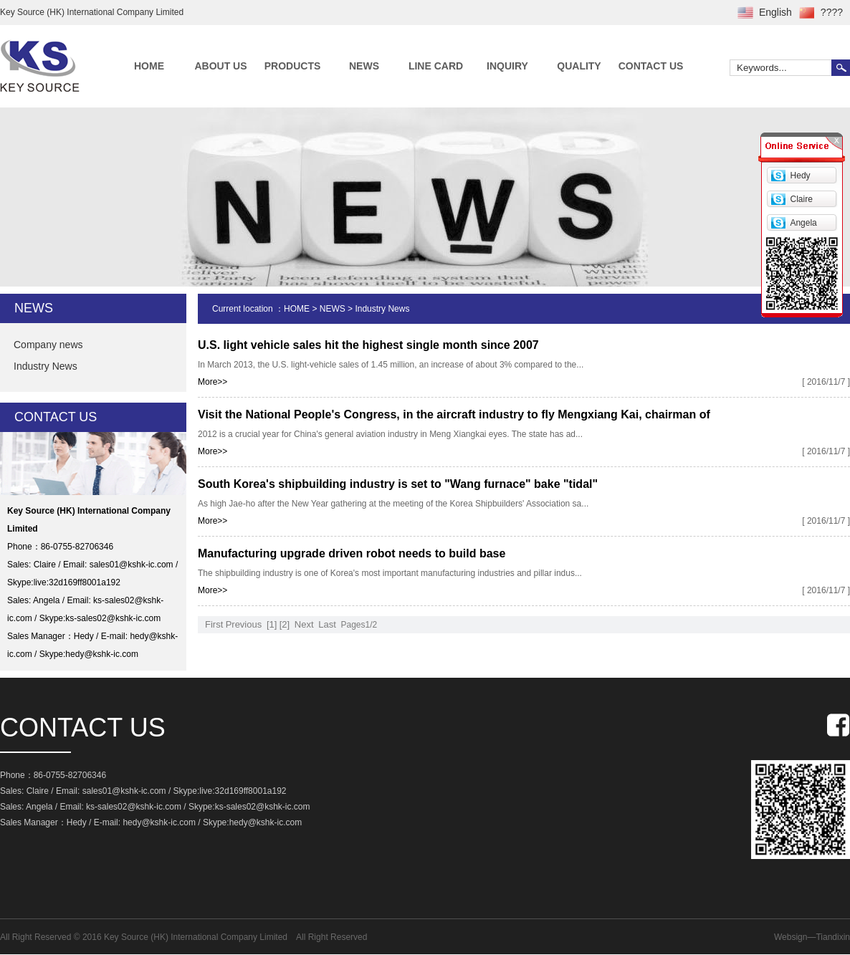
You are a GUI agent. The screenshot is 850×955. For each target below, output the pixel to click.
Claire (802, 199)
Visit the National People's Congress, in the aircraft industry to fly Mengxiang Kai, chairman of (454, 414)
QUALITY (579, 66)
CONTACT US (651, 66)
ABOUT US (220, 66)
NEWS (364, 66)
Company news (48, 344)
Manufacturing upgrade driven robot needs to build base (351, 553)
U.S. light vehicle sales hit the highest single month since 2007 (368, 345)
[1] (272, 624)
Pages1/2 (358, 625)
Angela (803, 223)
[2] (285, 624)
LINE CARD (436, 66)
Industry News (45, 366)
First (214, 624)
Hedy (801, 176)
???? (832, 12)
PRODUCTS (292, 66)
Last (327, 624)
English (775, 12)
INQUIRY (507, 66)
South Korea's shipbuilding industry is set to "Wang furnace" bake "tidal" (398, 484)
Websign (790, 937)
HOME (149, 66)
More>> (212, 382)
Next (304, 624)
